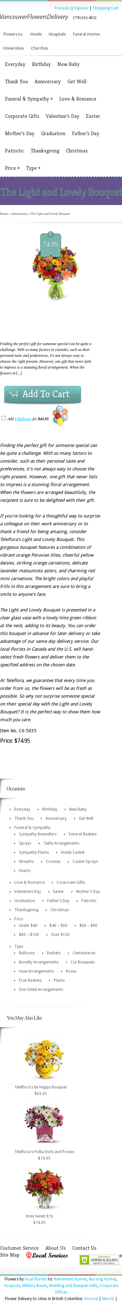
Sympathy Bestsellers (38, 834)
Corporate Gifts (22, 116)
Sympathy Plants (34, 852)
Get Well (77, 81)
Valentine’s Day (62, 116)
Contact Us (84, 1248)
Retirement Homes (70, 1279)
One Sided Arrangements (41, 989)
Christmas (77, 150)
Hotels (36, 34)
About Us (55, 1248)
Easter (93, 116)
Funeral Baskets (83, 834)
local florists (36, 1279)
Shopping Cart (106, 8)
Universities (13, 48)
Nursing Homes (102, 1279)
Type (33, 168)
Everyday (15, 64)
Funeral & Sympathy (29, 98)
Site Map (10, 1254)
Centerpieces (84, 953)
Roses (71, 971)
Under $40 (28, 925)
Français (62, 8)
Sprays (25, 843)
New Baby (68, 64)
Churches (39, 48)
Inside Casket (73, 852)
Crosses (53, 861)
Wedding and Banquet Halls (73, 1285)
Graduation (53, 133)
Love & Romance (77, 98)
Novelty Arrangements (39, 962)
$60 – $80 (88, 925)
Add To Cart (45, 394)
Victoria (91, 1298)
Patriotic (14, 150)
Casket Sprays (85, 861)
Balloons (27, 953)
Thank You (16, 81)
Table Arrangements (61, 843)
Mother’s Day (19, 133)
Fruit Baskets (30, 980)
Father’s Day (85, 133)
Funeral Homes (86, 34)
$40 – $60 (58, 925)
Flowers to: (13, 34)
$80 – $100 (29, 934)
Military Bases (34, 1285)
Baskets (54, 953)
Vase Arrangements (36, 971)
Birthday (41, 64)
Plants (59, 980)
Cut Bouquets (83, 962)
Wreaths (26, 861)
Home (4, 213)
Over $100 (60, 934)
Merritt (108, 1298)
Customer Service (19, 1248)
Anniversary (47, 81)
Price (12, 168)
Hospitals (57, 34)
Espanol (81, 8)
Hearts (25, 870)
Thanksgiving (45, 150)
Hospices (12, 1285)
